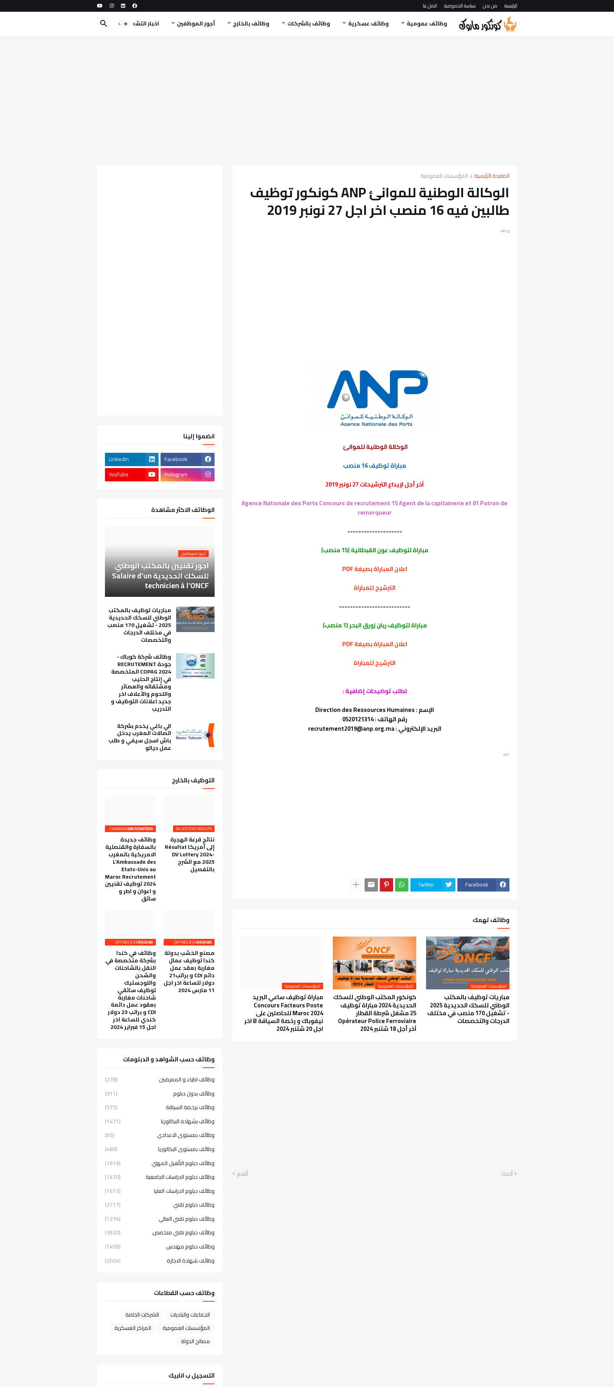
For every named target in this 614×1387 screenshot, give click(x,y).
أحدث (507, 1174)
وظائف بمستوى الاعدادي (160, 1135)
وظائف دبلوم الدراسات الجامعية (160, 1177)
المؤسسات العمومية (444, 176)
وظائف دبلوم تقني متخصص (160, 1232)
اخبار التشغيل (141, 23)
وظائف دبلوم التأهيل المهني (160, 1163)
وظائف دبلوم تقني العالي (160, 1219)
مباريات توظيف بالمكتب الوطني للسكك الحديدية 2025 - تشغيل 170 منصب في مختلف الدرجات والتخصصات (468, 1009)
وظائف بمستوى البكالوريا (160, 1149)
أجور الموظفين (196, 23)
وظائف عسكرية (368, 23)
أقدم (242, 1174)
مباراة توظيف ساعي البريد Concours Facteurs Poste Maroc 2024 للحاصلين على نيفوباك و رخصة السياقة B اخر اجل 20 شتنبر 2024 (283, 1013)
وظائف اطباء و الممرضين (160, 1080)
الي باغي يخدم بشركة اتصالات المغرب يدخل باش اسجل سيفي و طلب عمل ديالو (139, 737)
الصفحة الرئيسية (491, 176)
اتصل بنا (430, 5)
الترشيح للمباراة (374, 587)
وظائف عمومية (427, 23)
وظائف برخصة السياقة (160, 1107)
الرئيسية (510, 5)
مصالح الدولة (195, 1341)
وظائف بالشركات (308, 23)
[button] (123, 24)
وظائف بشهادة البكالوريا (160, 1121)
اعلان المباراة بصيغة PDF (374, 569)
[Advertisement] (307, 100)
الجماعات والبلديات (190, 1315)
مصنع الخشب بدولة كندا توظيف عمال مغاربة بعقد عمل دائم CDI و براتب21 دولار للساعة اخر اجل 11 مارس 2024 (189, 971)
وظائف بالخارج (251, 23)
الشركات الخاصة (142, 1315)
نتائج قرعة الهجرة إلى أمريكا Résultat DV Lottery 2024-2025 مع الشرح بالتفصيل (190, 854)
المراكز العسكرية (132, 1328)
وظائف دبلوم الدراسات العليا (160, 1191)
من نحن (490, 5)
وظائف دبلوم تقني (160, 1205)
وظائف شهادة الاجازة (160, 1260)
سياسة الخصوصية (460, 5)
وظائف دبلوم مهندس (160, 1246)
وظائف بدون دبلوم (160, 1093)
